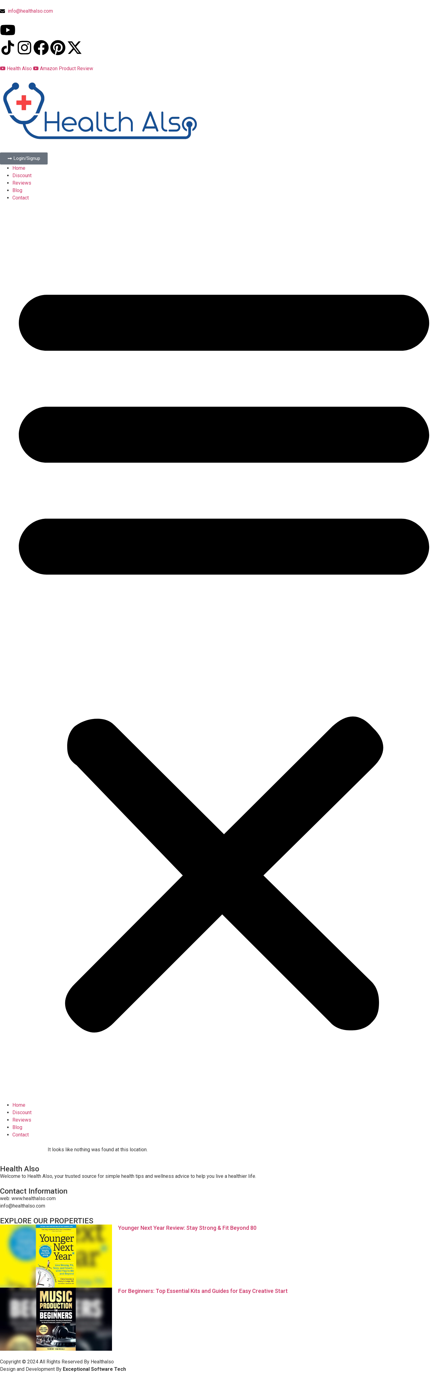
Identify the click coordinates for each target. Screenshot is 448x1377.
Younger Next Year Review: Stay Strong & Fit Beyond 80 (187, 1228)
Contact (20, 198)
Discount (22, 175)
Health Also (16, 68)
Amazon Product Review (63, 68)
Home (18, 168)
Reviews (21, 183)
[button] (224, 651)
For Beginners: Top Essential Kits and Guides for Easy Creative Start (203, 1291)
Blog (17, 190)
